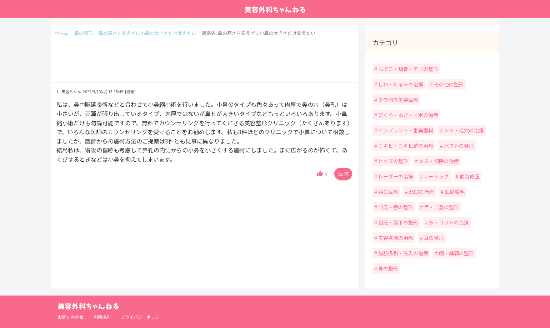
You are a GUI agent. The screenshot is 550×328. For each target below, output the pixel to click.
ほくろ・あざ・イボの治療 (407, 114)
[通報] (130, 91)
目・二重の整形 (441, 207)
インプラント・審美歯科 (405, 130)
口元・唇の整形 (395, 207)
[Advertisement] (204, 65)
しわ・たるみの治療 (400, 84)
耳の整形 (433, 237)
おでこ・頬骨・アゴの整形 (407, 68)
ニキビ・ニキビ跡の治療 (405, 145)
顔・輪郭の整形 (456, 253)
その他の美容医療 (397, 99)
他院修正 (469, 176)
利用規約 (102, 317)
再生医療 (387, 191)
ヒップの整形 (392, 161)
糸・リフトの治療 (448, 222)
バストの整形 (458, 145)
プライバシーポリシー (142, 317)
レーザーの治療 (395, 176)
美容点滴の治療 (395, 237)
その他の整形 (448, 84)
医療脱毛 (454, 191)
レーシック (436, 176)
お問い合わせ (71, 317)
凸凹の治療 (421, 191)
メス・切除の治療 (438, 161)
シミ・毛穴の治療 (463, 130)
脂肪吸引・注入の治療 (402, 253)
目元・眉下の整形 (397, 222)
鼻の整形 (387, 268)
